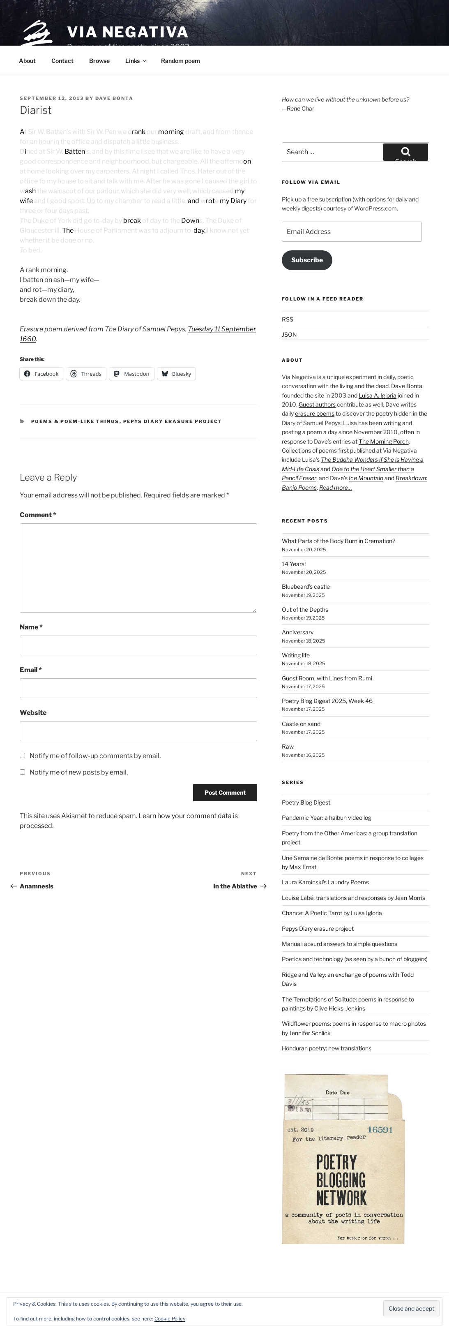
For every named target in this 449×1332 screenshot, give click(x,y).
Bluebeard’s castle (306, 586)
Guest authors (317, 404)
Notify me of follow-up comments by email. (95, 756)
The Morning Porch (384, 441)
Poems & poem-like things (75, 421)
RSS (287, 319)
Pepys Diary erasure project (173, 421)
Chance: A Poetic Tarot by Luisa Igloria (332, 912)
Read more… (335, 487)
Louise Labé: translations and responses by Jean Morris (353, 897)
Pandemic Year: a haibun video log (326, 817)
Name (31, 627)
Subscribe (307, 260)
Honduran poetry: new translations (326, 1048)
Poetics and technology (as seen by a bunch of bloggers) (355, 958)
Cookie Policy (169, 1319)
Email (31, 670)
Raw (288, 746)
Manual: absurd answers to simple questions (339, 943)
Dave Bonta (114, 98)
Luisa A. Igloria (377, 395)
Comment (38, 515)
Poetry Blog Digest (306, 802)
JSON (289, 334)
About (27, 60)
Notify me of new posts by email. (79, 772)
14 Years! (294, 563)
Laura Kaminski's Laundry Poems (325, 882)
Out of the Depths (305, 609)
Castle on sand (301, 723)
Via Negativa (128, 32)
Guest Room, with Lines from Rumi (327, 678)
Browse (99, 60)
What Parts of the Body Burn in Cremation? (338, 540)
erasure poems (314, 413)
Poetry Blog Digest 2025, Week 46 (327, 700)
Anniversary (297, 632)
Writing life (296, 655)
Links (136, 60)
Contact (62, 60)
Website (33, 713)
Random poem (180, 60)
